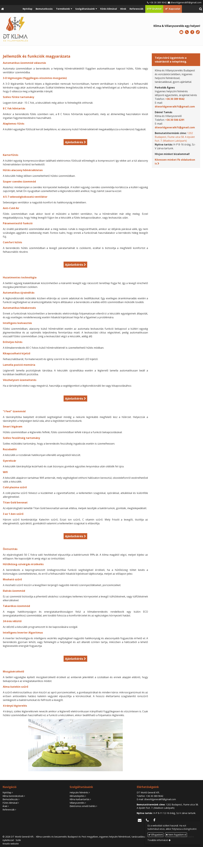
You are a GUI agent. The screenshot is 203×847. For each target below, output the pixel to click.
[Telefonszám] (187, 32)
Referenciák (9, 809)
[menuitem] (27, 9)
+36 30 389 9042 (158, 2)
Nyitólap (7, 792)
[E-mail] (181, 32)
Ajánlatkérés (74, 142)
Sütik (18, 840)
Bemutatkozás (10, 799)
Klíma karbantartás (79, 799)
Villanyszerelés (77, 802)
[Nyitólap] (2, 9)
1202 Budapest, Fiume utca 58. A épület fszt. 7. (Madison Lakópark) (175, 136)
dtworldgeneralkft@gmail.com (186, 2)
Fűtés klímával (10, 802)
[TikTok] (198, 32)
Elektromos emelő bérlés (83, 806)
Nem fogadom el (176, 834)
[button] (200, 9)
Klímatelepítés (77, 795)
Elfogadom (155, 834)
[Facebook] (192, 32)
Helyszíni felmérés (79, 792)
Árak (5, 806)
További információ (157, 840)
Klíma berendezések (13, 795)
